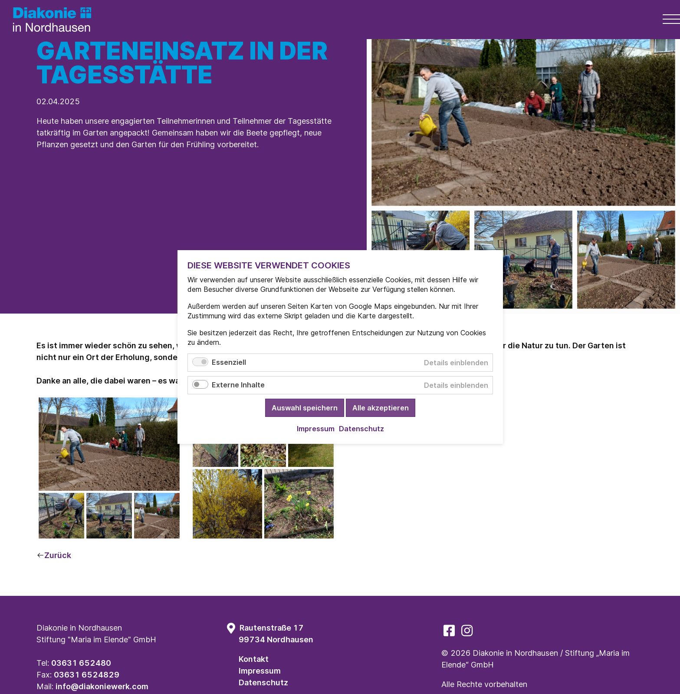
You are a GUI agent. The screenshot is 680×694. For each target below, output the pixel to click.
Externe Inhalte (238, 384)
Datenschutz (263, 682)
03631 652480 (81, 663)
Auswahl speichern (305, 407)
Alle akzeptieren (380, 407)
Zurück (57, 555)
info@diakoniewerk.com (102, 686)
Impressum (260, 670)
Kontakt (254, 659)
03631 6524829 (86, 674)
